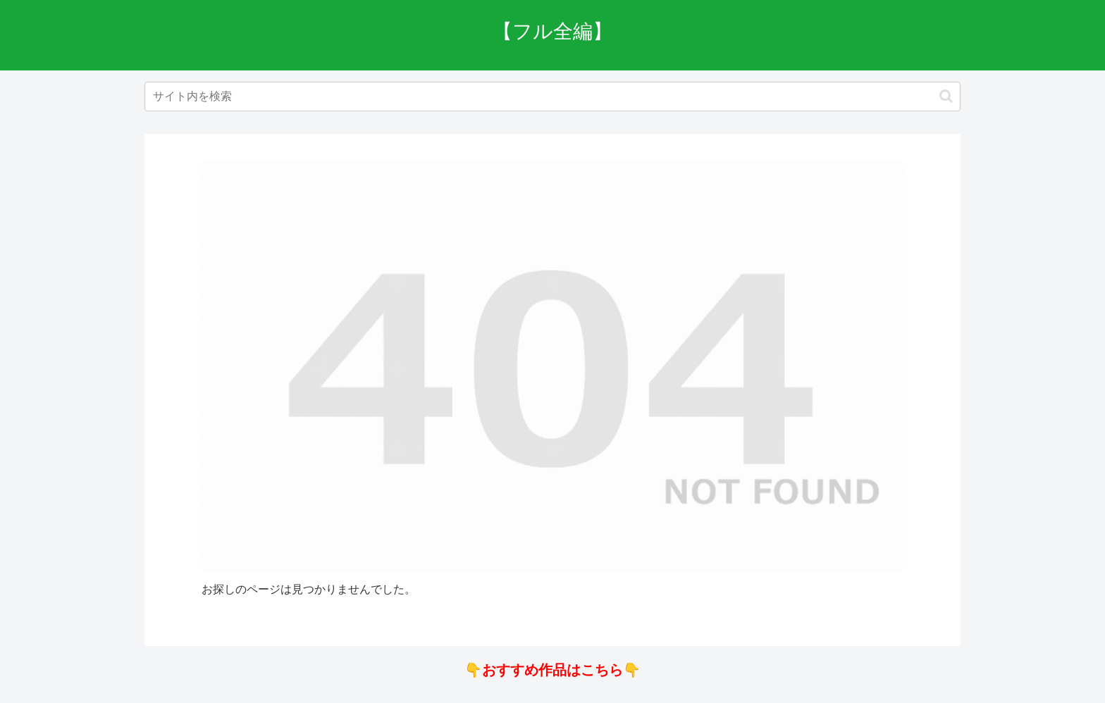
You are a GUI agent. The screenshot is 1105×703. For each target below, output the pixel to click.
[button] (946, 96)
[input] (552, 96)
